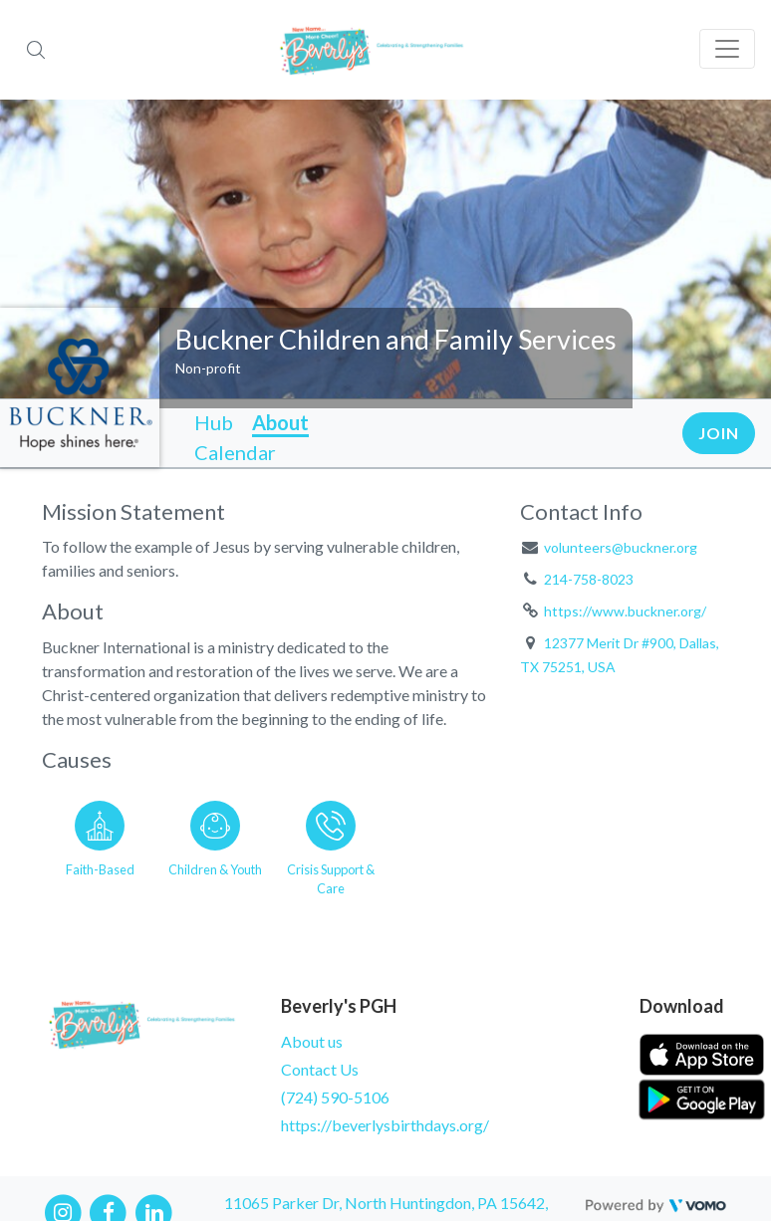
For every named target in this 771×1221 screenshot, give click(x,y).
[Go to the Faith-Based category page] (99, 844)
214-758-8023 (589, 579)
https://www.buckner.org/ (625, 611)
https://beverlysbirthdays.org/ (385, 1124)
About (280, 422)
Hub (213, 422)
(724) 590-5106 (335, 1097)
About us (312, 1041)
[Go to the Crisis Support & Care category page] (331, 844)
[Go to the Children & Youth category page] (215, 844)
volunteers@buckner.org (620, 547)
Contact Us (320, 1069)
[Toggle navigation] (727, 49)
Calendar (235, 452)
